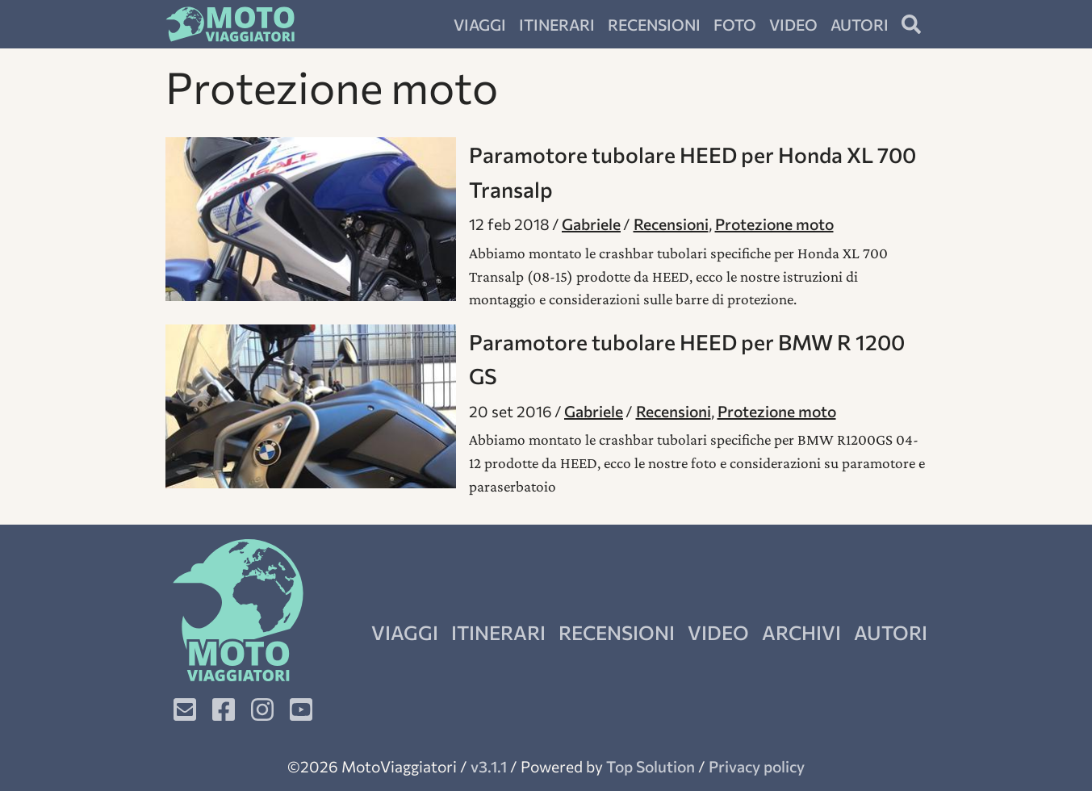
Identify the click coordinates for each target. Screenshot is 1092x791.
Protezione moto (774, 223)
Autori (860, 24)
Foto (734, 24)
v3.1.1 (489, 766)
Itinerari (557, 24)
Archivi (801, 632)
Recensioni (654, 24)
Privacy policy (757, 766)
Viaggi (480, 24)
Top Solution (650, 766)
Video (793, 24)
